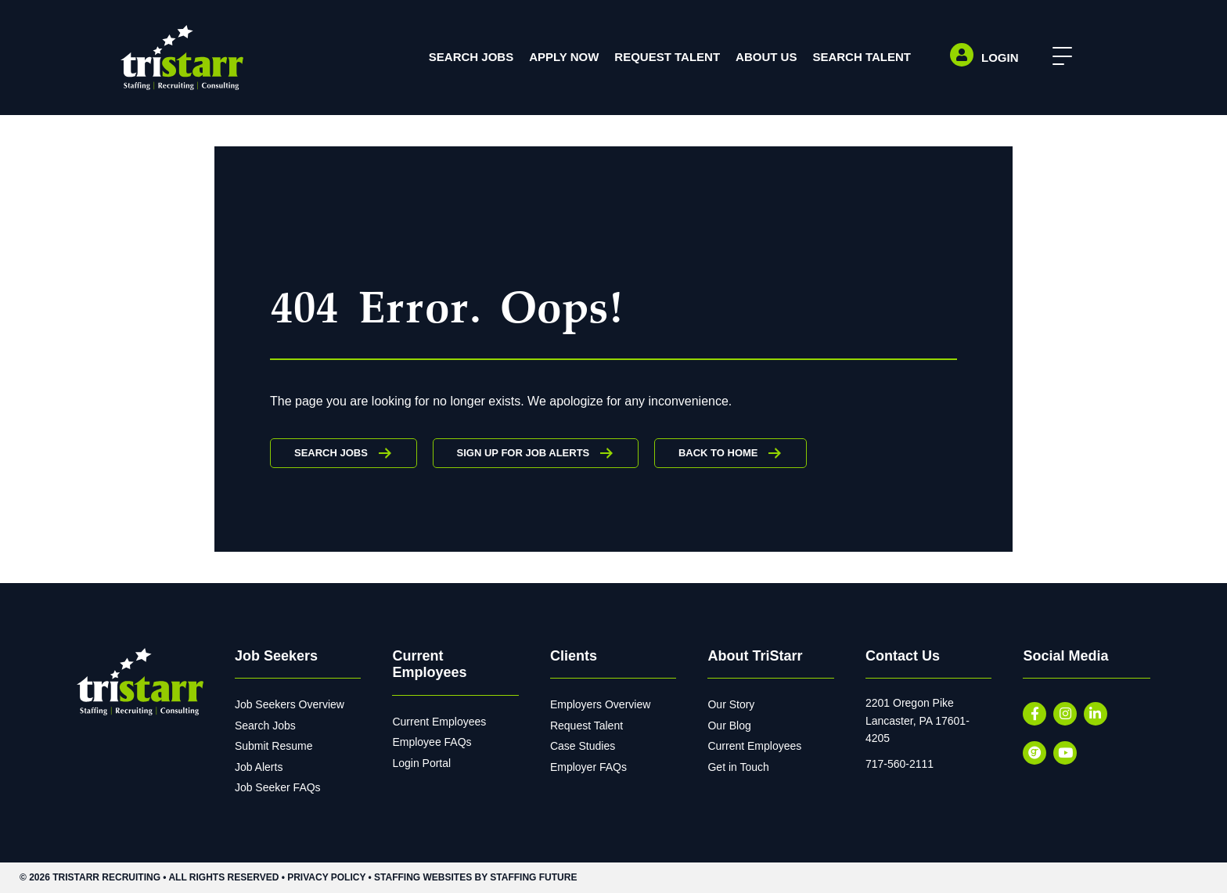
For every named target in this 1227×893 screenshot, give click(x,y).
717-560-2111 (899, 764)
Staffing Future (533, 877)
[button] (1058, 56)
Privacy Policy (326, 877)
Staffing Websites (423, 877)
